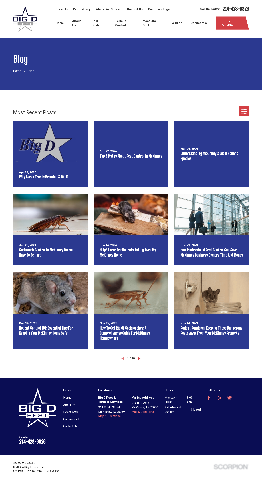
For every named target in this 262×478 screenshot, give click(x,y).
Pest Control (71, 412)
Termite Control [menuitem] (120, 23)
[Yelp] (219, 398)
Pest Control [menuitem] (97, 23)
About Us (69, 405)
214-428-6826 (236, 9)
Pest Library (81, 9)
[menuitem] (18, 471)
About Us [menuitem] (76, 23)
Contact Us (135, 9)
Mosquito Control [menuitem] (149, 23)
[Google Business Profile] (229, 398)
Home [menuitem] (60, 23)
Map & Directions (109, 416)
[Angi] (240, 398)
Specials (62, 9)
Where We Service (109, 9)
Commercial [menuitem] (199, 23)
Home (67, 397)
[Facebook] (209, 398)
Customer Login (159, 9)
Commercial (71, 419)
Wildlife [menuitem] (177, 23)
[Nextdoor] (209, 408)
